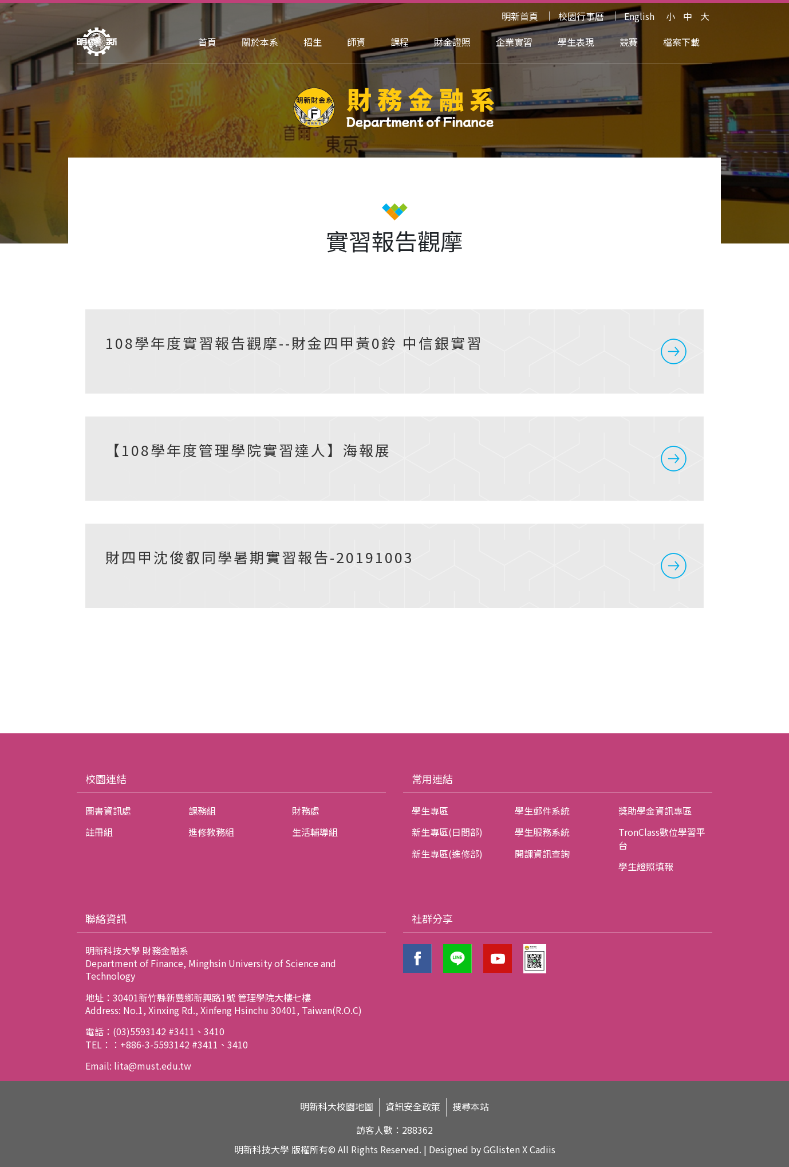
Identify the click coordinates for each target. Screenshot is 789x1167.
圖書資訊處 (108, 811)
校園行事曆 (581, 16)
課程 (399, 42)
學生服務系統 (542, 832)
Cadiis (542, 1149)
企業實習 (514, 42)
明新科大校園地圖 (336, 1106)
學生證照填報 (645, 866)
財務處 (305, 811)
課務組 (202, 811)
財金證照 (452, 42)
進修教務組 (211, 832)
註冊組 (99, 832)
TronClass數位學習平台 (661, 838)
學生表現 (576, 42)
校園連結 (106, 778)
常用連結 (432, 778)
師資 (356, 42)
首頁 (207, 42)
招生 (312, 42)
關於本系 (260, 42)
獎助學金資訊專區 (655, 811)
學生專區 (430, 811)
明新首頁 (520, 16)
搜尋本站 (470, 1106)
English (639, 16)
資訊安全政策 (412, 1106)
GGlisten (501, 1149)
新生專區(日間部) (447, 832)
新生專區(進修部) (447, 853)
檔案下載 (681, 42)
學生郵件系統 (542, 811)
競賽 (629, 42)
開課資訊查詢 (542, 853)
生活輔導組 (315, 832)
